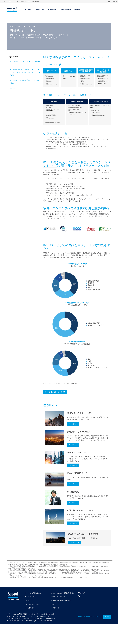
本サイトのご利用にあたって (33, 593)
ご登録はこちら (74, 543)
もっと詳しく (73, 424)
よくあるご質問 (29, 608)
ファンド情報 (27, 9)
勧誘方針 (27, 600)
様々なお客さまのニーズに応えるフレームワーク (25, 63)
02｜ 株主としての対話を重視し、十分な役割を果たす (24, 81)
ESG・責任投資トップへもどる (55, 392)
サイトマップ (55, 608)
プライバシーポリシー (31, 597)
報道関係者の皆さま (36, 1)
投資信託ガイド (53, 9)
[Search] (108, 9)
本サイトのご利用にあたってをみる (89, 617)
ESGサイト (13, 88)
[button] (109, 1)
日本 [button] (115, 1)
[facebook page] (79, 596)
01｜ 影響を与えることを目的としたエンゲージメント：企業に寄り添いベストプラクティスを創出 (25, 72)
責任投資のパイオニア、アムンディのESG (25, 26)
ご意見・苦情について (58, 597)
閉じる (107, 617)
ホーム (11, 26)
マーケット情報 (40, 9)
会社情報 (77, 9)
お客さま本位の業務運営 (32, 604)
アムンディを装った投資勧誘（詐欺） (62, 593)
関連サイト (54, 604)
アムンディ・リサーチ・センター (22, 1)
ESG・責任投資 (66, 9)
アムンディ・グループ (6, 1)
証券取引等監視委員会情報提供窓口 (62, 600)
